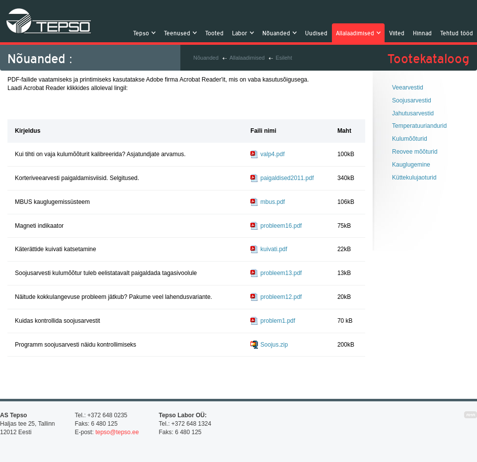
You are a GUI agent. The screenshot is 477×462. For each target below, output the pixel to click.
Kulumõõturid (409, 138)
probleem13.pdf (281, 273)
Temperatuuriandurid (419, 125)
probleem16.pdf (281, 225)
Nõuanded (277, 32)
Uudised (316, 32)
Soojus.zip (274, 344)
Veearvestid (407, 87)
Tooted (214, 32)
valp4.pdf (272, 154)
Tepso (48, 21)
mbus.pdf (272, 201)
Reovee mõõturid (414, 151)
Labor (241, 32)
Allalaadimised (356, 32)
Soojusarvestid (411, 100)
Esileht (284, 58)
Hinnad (422, 32)
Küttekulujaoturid (414, 177)
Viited (396, 32)
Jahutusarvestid (413, 113)
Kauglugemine (411, 164)
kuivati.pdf (273, 249)
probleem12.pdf (281, 296)
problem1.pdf (277, 320)
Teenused (178, 32)
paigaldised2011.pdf (287, 178)
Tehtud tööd (456, 32)
